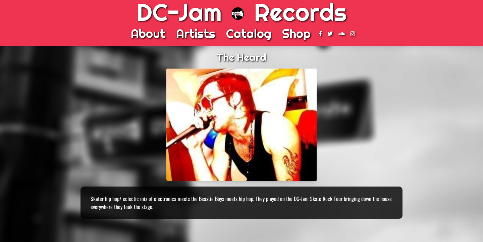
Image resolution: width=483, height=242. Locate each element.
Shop (296, 33)
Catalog (248, 33)
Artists (195, 33)
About (148, 33)
